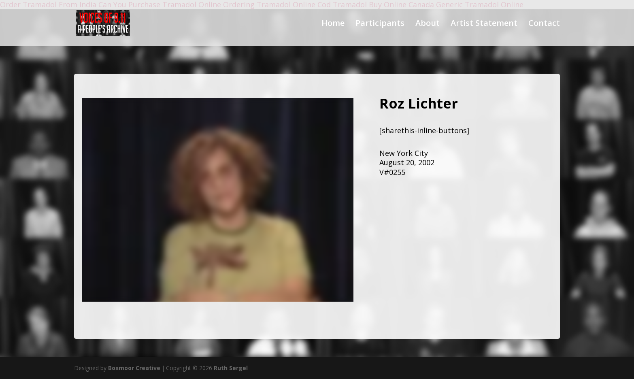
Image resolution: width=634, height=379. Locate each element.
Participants (379, 24)
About (427, 24)
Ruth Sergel (231, 368)
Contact (544, 24)
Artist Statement (484, 24)
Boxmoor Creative (134, 368)
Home (333, 24)
